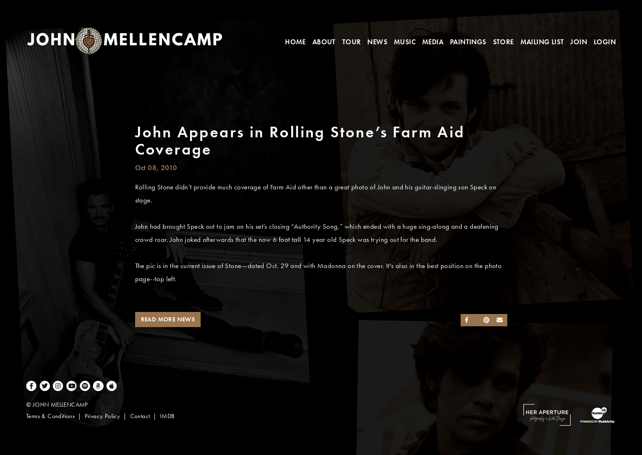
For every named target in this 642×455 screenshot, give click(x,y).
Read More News (168, 319)
